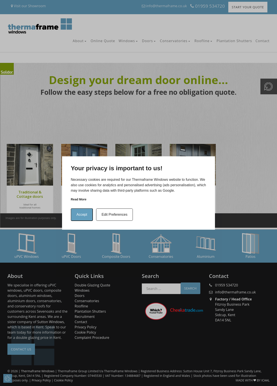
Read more (79, 199)
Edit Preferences (114, 214)
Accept (81, 214)
